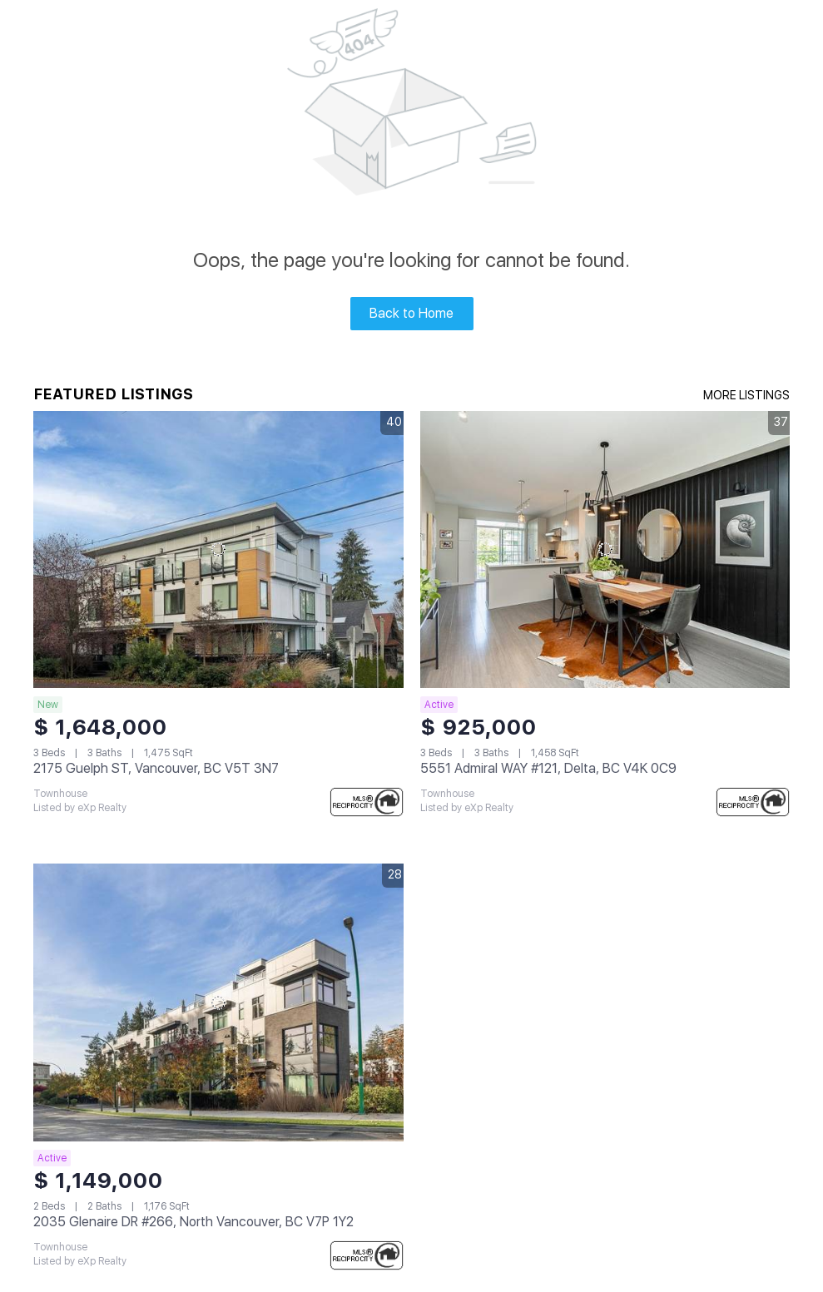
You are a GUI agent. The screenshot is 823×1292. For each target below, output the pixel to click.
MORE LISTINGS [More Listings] (746, 395)
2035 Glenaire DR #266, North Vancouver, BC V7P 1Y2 (193, 1222)
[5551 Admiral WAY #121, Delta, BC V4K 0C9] (605, 549)
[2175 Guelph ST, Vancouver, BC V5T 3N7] (218, 549)
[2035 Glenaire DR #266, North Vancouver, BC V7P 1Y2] (218, 1002)
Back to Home (411, 313)
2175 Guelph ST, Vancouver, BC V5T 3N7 (156, 768)
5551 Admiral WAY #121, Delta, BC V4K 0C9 (548, 768)
